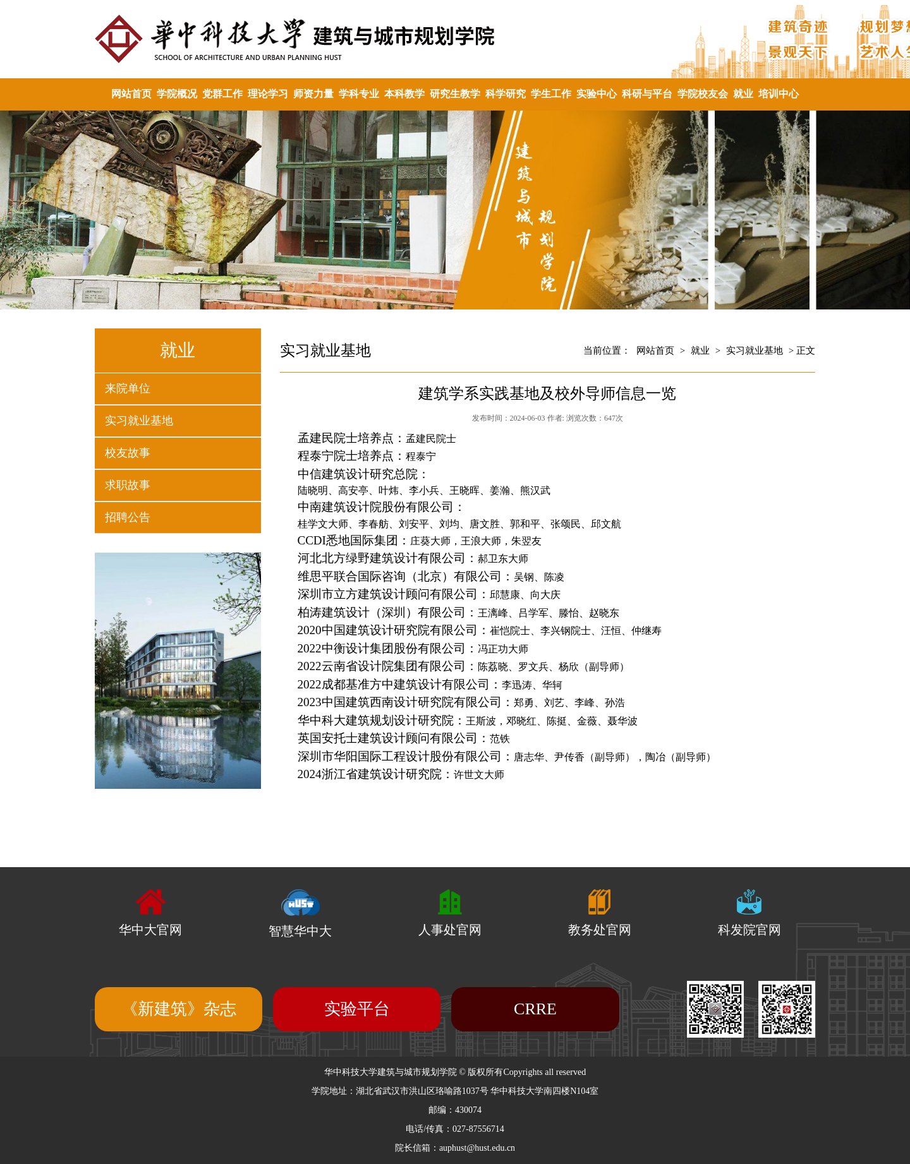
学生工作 (551, 93)
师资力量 (313, 93)
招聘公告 (127, 517)
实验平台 (357, 1009)
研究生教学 (455, 93)
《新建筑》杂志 (178, 1009)
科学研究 (505, 93)
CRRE (535, 1009)
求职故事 (127, 485)
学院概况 (177, 93)
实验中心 (596, 93)
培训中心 (778, 93)
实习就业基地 (139, 420)
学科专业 (359, 93)
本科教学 (404, 93)
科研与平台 (647, 93)
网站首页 (131, 93)
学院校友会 (702, 93)
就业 (743, 93)
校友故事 (127, 453)
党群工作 (222, 93)
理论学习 (268, 93)
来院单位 (127, 388)
